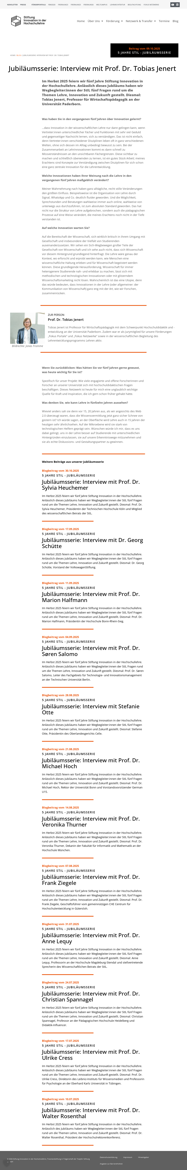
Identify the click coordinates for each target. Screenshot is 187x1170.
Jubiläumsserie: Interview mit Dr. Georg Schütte (92, 543)
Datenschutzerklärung (108, 1157)
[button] (6, 1163)
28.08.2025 (72, 695)
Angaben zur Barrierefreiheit (111, 1164)
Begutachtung (134, 4)
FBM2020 (51, 4)
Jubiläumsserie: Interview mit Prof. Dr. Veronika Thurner (91, 821)
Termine (164, 21)
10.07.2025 (72, 1099)
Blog (175, 21)
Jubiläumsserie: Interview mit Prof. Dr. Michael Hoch (91, 763)
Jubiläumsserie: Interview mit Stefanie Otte (90, 709)
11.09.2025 (72, 583)
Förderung (114, 21)
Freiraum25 (76, 4)
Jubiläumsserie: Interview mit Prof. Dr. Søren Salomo (91, 651)
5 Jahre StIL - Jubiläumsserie (68, 475)
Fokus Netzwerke (151, 4)
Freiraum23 (63, 4)
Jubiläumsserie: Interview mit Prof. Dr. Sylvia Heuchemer (91, 484)
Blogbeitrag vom (53, 470)
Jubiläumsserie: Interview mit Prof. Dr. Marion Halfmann (91, 597)
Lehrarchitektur (117, 4)
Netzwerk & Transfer (141, 21)
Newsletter (12, 4)
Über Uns (95, 21)
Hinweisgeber (143, 1157)
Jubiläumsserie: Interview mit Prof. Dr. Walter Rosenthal (91, 1113)
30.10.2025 (72, 470)
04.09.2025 (72, 637)
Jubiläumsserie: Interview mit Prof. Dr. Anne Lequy (91, 938)
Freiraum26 (88, 4)
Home (81, 21)
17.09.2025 (72, 529)
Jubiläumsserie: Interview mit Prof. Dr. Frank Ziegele (91, 880)
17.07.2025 (72, 1041)
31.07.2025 (72, 924)
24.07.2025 (72, 982)
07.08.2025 (72, 866)
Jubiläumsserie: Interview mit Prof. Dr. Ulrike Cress (91, 1054)
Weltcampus (101, 4)
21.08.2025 (72, 749)
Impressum (127, 1157)
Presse (23, 4)
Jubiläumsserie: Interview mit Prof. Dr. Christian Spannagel (91, 996)
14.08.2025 (72, 807)
